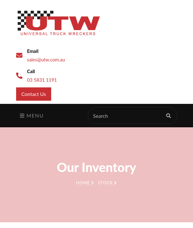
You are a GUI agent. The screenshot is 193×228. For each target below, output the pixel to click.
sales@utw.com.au (46, 59)
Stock (107, 182)
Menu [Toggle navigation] (32, 115)
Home (85, 182)
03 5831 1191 (42, 80)
